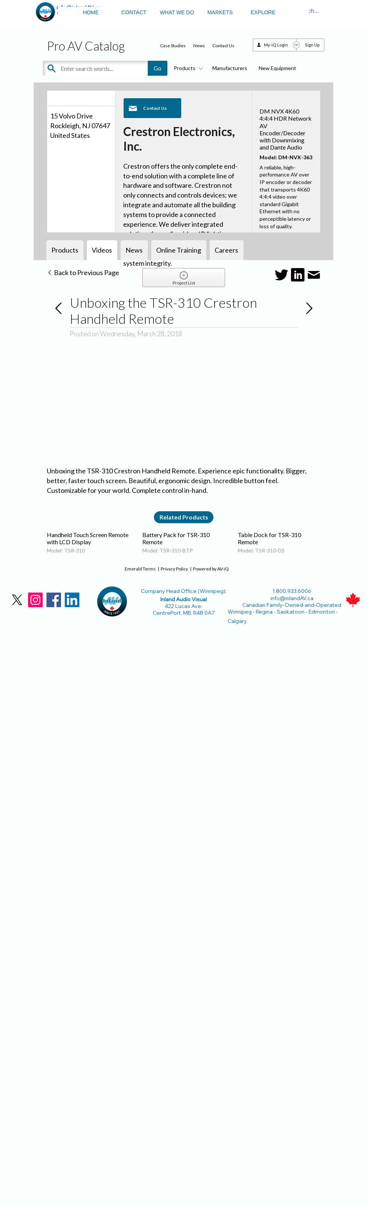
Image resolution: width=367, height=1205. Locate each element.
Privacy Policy (174, 569)
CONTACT (133, 12)
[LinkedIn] (72, 600)
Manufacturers (229, 68)
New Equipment (277, 68)
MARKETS (220, 12)
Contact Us (223, 45)
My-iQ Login (276, 44)
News (199, 45)
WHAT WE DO (177, 12)
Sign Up (312, 44)
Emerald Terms (140, 569)
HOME (91, 12)
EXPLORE (263, 12)
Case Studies (173, 45)
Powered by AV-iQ (211, 569)
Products (187, 68)
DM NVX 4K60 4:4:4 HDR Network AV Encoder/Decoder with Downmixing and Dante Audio (286, 129)
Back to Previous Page (83, 272)
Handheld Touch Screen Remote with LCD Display (87, 538)
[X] (17, 600)
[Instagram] (35, 600)
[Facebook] (53, 600)
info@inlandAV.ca (291, 598)
